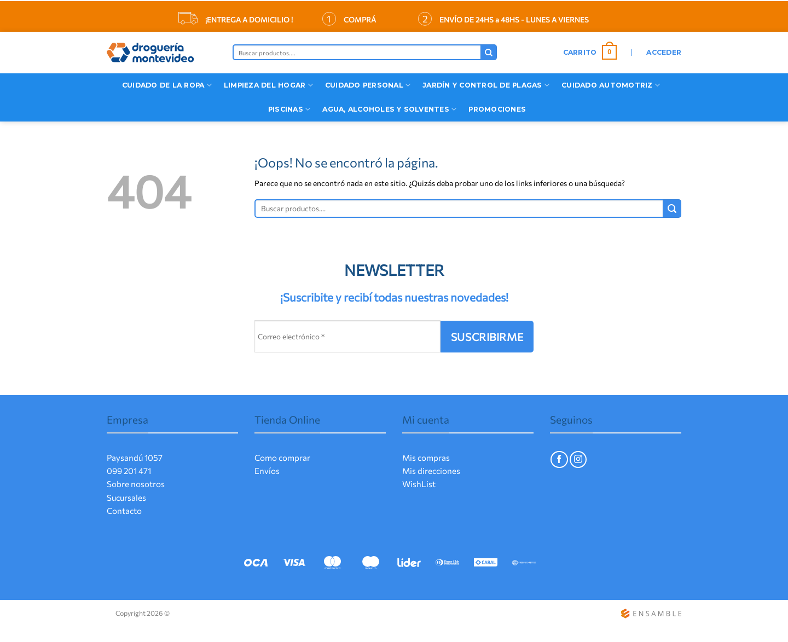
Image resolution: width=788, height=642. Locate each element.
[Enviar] (488, 52)
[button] (590, 52)
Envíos (267, 471)
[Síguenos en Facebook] (559, 459)
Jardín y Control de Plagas (485, 85)
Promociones (497, 109)
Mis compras (426, 457)
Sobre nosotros (136, 484)
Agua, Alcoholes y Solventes (389, 109)
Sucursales (126, 497)
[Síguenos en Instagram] (578, 459)
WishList (419, 484)
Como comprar (282, 457)
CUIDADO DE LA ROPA (167, 85)
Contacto (124, 511)
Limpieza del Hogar (268, 85)
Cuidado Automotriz (610, 85)
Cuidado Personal (367, 85)
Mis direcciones (431, 471)
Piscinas (289, 109)
